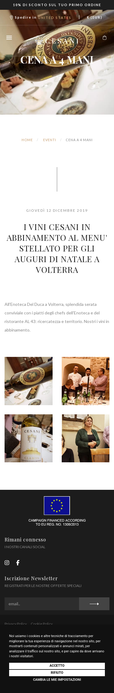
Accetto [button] (57, 666)
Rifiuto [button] (57, 673)
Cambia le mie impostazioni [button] (57, 680)
